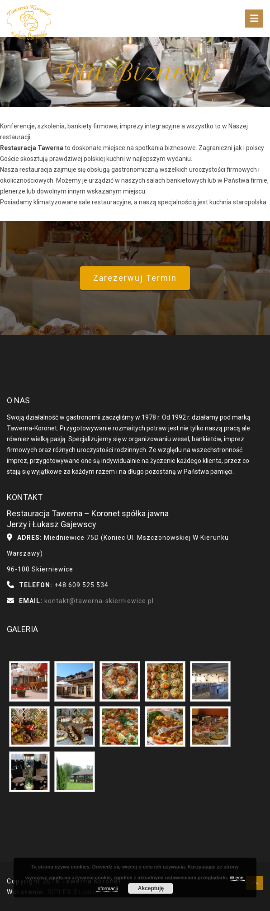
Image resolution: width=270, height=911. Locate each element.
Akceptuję (151, 888)
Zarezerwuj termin (135, 278)
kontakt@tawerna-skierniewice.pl (98, 600)
